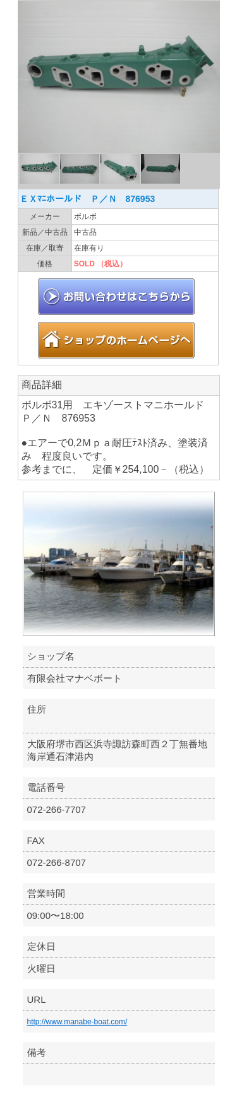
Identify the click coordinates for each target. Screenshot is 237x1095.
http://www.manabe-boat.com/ (77, 1021)
